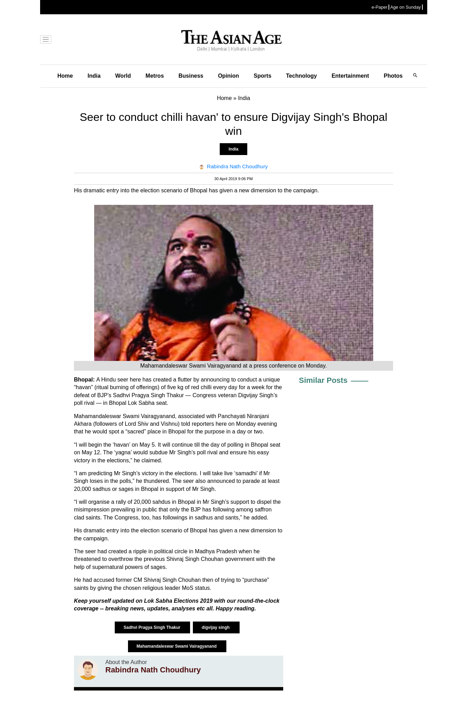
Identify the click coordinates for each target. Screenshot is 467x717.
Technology (301, 76)
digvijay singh (216, 627)
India (94, 76)
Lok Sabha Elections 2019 (179, 601)
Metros (154, 76)
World (123, 76)
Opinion (228, 76)
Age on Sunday (405, 7)
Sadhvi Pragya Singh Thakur (152, 627)
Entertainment (350, 76)
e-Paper (379, 7)
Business (191, 76)
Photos (393, 76)
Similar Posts (323, 380)
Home (65, 76)
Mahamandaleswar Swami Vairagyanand (177, 646)
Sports (262, 76)
